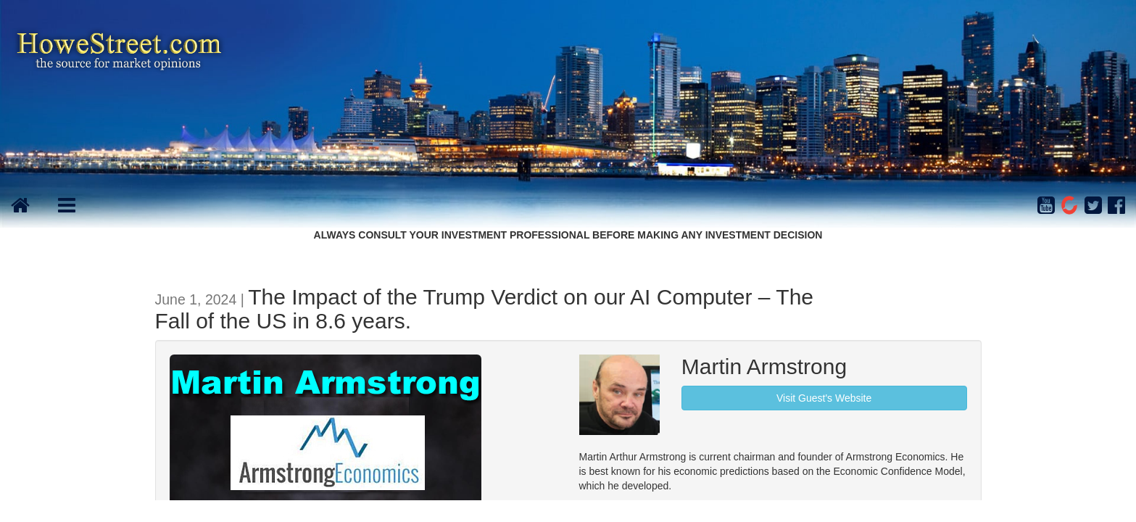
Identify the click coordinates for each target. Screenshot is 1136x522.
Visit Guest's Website (823, 398)
